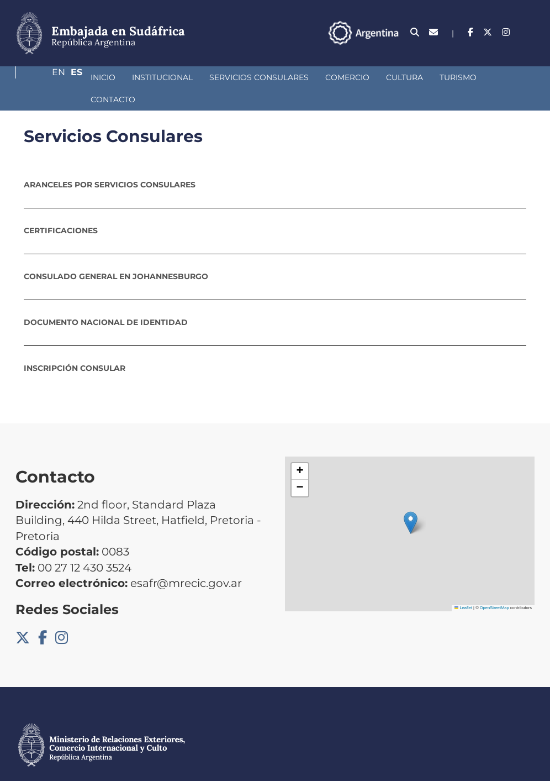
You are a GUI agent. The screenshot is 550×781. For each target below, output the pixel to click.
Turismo (399, 77)
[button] (410, 500)
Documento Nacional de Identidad (106, 300)
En (506, 32)
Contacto (457, 77)
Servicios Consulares (200, 77)
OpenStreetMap (494, 585)
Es (529, 32)
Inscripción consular (74, 346)
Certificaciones (61, 208)
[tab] (275, 162)
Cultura (345, 77)
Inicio (44, 77)
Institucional (103, 77)
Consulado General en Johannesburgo (116, 254)
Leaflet (463, 585)
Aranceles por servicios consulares (109, 162)
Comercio (289, 77)
